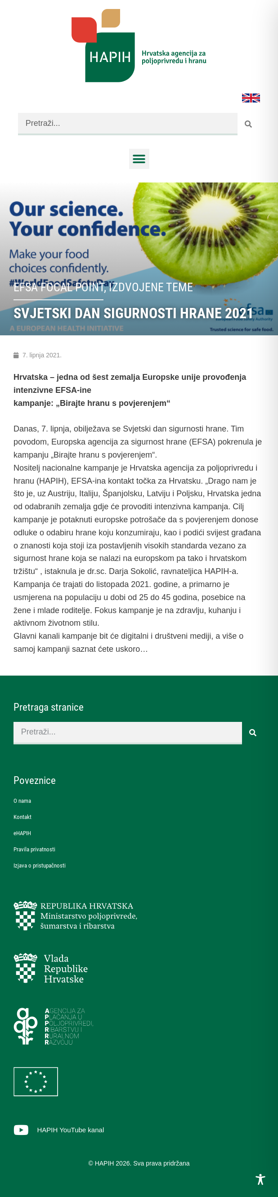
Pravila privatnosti (34, 849)
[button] (139, 159)
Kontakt (22, 817)
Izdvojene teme (151, 287)
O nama (22, 800)
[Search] (249, 124)
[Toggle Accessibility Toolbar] (260, 1179)
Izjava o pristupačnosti (39, 865)
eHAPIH (22, 833)
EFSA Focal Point (58, 287)
